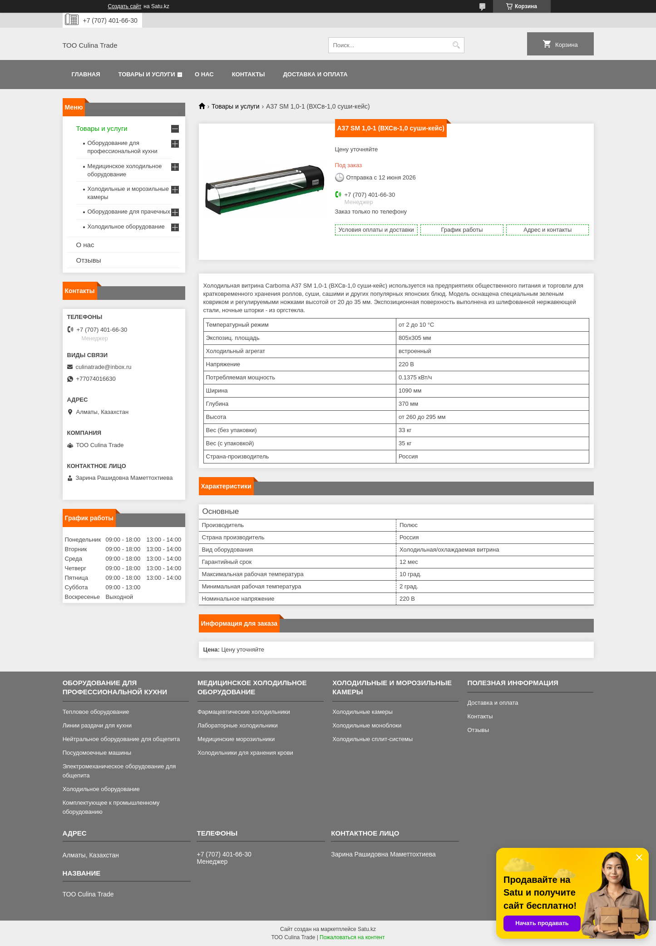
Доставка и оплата (315, 74)
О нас (204, 74)
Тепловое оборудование (96, 711)
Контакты (248, 74)
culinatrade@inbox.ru (104, 366)
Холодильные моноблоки (366, 725)
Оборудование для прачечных (129, 211)
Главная (86, 74)
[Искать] (456, 45)
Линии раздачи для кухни (97, 725)
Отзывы (88, 260)
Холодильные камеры (362, 711)
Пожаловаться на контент (352, 937)
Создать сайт (125, 6)
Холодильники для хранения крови (245, 752)
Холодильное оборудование (126, 226)
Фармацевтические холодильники (243, 711)
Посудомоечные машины (97, 752)
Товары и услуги (146, 74)
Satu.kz (367, 929)
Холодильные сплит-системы (372, 739)
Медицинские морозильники (236, 739)
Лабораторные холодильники (237, 725)
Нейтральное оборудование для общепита (121, 739)
